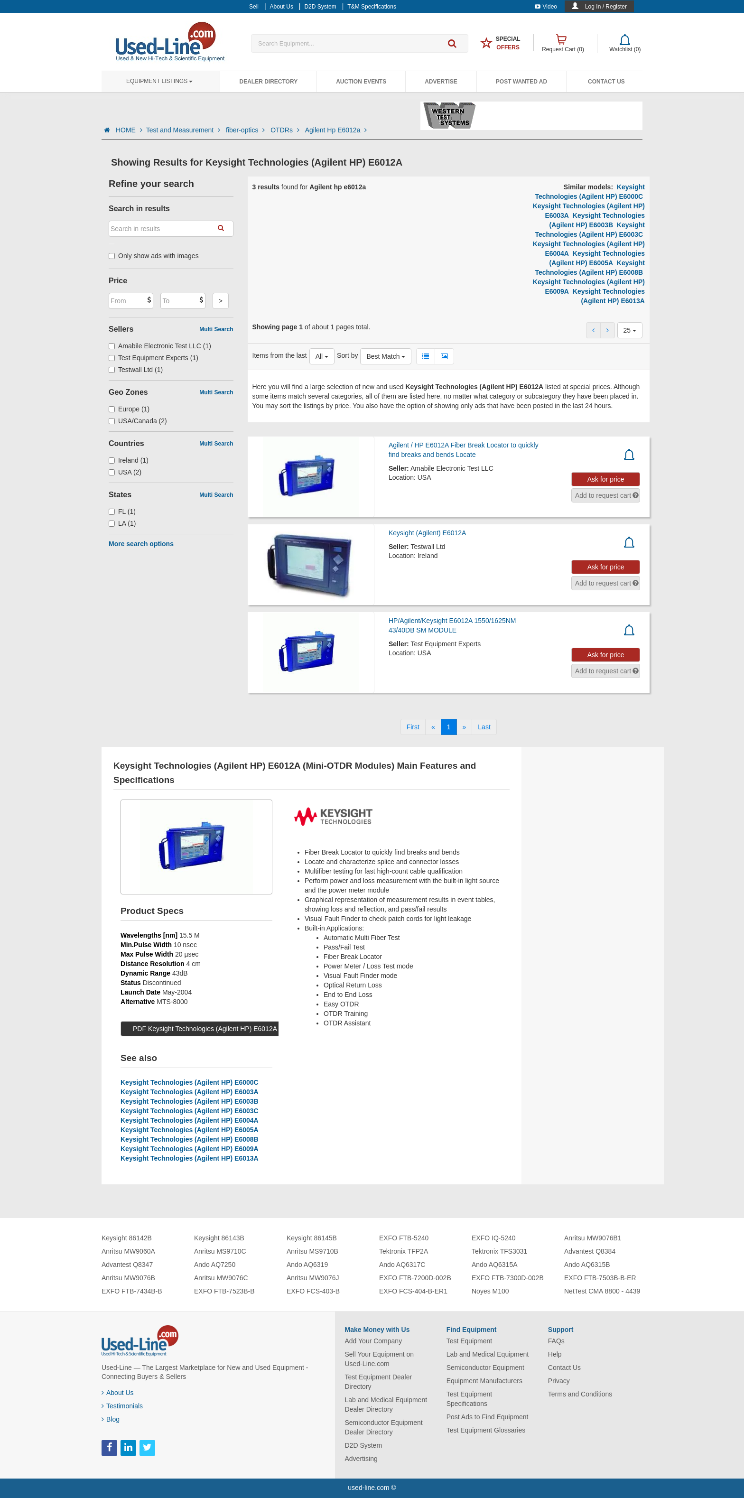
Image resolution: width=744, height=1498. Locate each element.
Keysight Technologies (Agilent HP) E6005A (190, 1130)
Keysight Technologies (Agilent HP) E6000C (190, 1082)
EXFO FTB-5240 (403, 1238)
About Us (118, 1392)
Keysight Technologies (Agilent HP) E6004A (190, 1120)
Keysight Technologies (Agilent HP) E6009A (190, 1149)
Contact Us (606, 81)
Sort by (347, 355)
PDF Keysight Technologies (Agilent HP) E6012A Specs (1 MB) (226, 1029)
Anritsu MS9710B (312, 1251)
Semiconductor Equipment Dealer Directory (384, 1427)
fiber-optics (246, 130)
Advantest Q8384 (589, 1251)
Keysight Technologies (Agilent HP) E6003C (190, 1111)
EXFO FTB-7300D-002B (508, 1278)
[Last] (484, 727)
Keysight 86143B (219, 1238)
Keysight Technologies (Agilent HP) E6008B (190, 1139)
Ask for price (605, 479)
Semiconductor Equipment (485, 1367)
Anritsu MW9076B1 (593, 1238)
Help (555, 1354)
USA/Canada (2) (138, 421)
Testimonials (122, 1406)
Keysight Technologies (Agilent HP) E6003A (190, 1092)
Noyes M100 (490, 1291)
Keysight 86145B (312, 1238)
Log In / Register (606, 6)
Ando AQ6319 (307, 1264)
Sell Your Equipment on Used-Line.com (379, 1359)
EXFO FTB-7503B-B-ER (600, 1278)
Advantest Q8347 (127, 1264)
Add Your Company (373, 1341)
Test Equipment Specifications (469, 1398)
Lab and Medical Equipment (487, 1354)
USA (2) (125, 472)
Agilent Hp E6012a (336, 130)
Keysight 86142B (127, 1238)
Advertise (441, 81)
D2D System (363, 1445)
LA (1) (122, 523)
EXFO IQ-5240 (494, 1238)
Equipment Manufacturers (484, 1381)
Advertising (361, 1458)
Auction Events (361, 81)
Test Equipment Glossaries (486, 1430)
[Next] (464, 727)
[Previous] (433, 727)
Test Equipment (469, 1341)
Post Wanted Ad (521, 81)
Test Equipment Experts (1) (153, 358)
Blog (111, 1419)
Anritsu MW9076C (221, 1278)
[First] (413, 727)
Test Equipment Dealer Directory (378, 1381)
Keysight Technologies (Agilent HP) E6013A (190, 1158)
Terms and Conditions (580, 1394)
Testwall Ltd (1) (136, 369)
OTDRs (285, 130)
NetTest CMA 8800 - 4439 (602, 1291)
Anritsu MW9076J (313, 1278)
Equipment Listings (159, 81)
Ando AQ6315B (587, 1264)
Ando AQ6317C (402, 1264)
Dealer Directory (268, 81)
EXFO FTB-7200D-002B (415, 1278)
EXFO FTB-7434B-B (132, 1291)
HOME (129, 130)
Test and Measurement (184, 130)
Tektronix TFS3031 (499, 1251)
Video (546, 6)
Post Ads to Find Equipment (487, 1417)
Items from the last (279, 355)
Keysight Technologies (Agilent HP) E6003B (190, 1101)
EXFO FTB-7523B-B (224, 1291)
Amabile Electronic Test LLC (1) (160, 346)
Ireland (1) (129, 460)
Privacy (559, 1381)
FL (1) (122, 511)
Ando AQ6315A (495, 1264)
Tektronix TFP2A (403, 1251)
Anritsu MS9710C (220, 1251)
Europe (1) (129, 409)
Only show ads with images (154, 256)
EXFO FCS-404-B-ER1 (413, 1291)
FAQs (556, 1341)
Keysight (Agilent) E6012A (427, 533)
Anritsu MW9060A (128, 1251)
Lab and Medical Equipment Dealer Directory (386, 1404)
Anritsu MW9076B (128, 1278)
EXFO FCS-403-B (313, 1291)
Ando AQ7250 (214, 1264)
